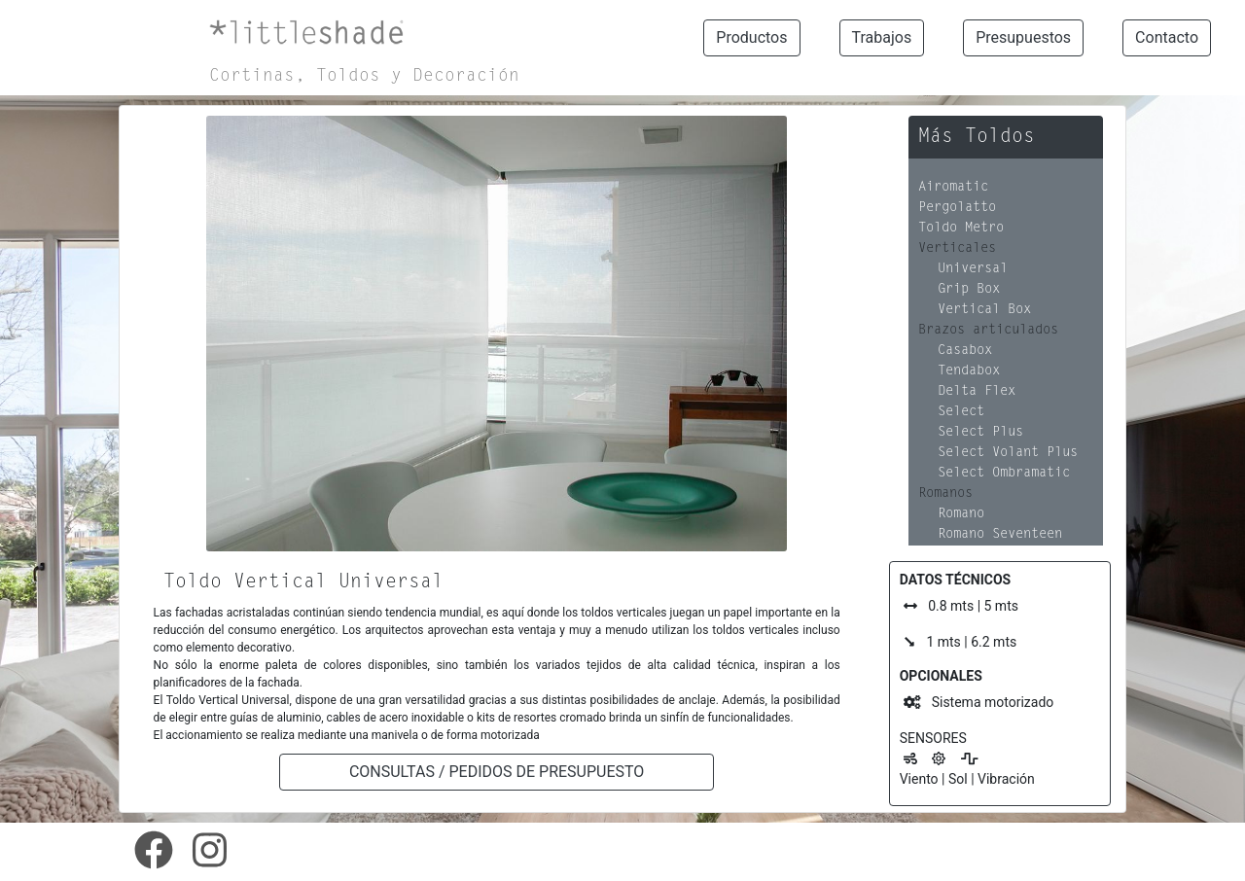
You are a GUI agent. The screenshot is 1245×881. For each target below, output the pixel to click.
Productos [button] (751, 37)
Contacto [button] (1166, 37)
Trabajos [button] (882, 37)
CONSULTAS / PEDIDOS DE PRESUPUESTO (496, 771)
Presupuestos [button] (1023, 37)
